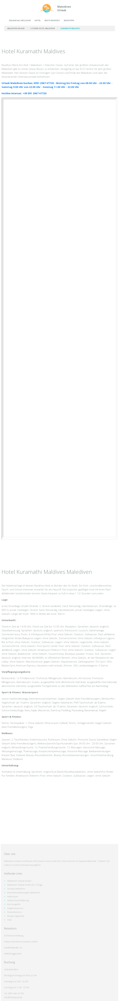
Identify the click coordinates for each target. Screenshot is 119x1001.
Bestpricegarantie (15, 994)
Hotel (38, 20)
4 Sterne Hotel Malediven (42, 28)
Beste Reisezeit (52, 20)
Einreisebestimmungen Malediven (23, 971)
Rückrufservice (14, 990)
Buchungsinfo (14, 982)
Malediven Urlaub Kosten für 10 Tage (24, 963)
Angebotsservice (15, 986)
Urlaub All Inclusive (20, 20)
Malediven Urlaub (64, 8)
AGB (9, 998)
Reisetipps (69, 20)
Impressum (12, 975)
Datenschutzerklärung (18, 978)
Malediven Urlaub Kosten (19, 959)
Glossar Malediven (16, 967)
